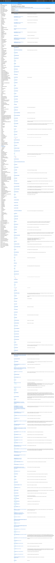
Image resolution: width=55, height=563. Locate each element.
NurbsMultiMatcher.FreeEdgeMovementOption (7, 117)
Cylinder (2, 57)
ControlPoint (2, 46)
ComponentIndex (3, 40)
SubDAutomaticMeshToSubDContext (5, 172)
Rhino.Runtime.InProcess (4, 238)
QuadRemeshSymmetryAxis (4, 144)
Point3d (2, 130)
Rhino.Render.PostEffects (4, 235)
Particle (2, 122)
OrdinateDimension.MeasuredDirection (6, 121)
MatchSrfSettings (3, 93)
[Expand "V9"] (46, 1)
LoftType (2, 92)
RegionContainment (3, 155)
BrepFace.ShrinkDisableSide (4, 29)
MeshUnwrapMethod (3, 111)
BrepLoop (2, 30)
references (17, 10)
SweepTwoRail (3, 206)
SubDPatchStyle (3, 189)
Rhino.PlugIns (2, 228)
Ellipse (2, 64)
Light (1, 87)
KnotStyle (2, 84)
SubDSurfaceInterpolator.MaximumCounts (6, 191)
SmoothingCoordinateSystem (4, 164)
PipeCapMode (3, 124)
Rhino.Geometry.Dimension (42, 8)
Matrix (2, 94)
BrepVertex (2, 36)
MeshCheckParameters (4, 97)
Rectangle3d (2, 151)
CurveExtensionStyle (3, 51)
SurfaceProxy (2, 201)
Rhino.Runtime (2, 237)
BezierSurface (3, 21)
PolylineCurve (3, 140)
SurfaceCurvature (3, 199)
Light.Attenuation (3, 88)
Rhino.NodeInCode (3, 226)
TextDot (2, 207)
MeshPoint (2, 108)
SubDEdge (2, 182)
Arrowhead (2, 19)
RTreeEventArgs (3, 159)
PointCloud (2, 134)
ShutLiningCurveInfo (3, 161)
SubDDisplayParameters (4, 180)
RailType (2, 149)
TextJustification (3, 209)
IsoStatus (2, 83)
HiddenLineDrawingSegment (4, 76)
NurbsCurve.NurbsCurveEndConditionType (6, 115)
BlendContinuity (3, 22)
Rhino (1, 4)
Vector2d (2, 216)
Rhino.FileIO (2, 12)
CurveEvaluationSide (3, 50)
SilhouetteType (3, 163)
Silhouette (2, 162)
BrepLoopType (3, 31)
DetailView (2, 58)
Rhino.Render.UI (3, 236)
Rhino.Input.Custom (3, 225)
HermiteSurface (3, 70)
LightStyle (2, 89)
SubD (2, 170)
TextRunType (2, 210)
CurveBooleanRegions (4, 48)
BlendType (2, 23)
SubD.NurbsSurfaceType (4, 171)
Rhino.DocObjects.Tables (4, 11)
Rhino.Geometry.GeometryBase (26, 8)
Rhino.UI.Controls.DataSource (4, 243)
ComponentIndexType (4, 41)
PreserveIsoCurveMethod (4, 142)
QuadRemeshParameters (4, 143)
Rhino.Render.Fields (3, 233)
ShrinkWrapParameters (4, 160)
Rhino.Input (2, 224)
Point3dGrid (2, 131)
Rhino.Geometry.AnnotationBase (34, 8)
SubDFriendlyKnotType (4, 186)
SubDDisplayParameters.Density (5, 181)
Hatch (2, 69)
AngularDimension (3, 14)
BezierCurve (2, 20)
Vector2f (2, 217)
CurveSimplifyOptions (4, 56)
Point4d (2, 133)
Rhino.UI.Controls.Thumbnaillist (4, 245)
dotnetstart (2, 247)
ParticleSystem (3, 123)
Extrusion (2, 66)
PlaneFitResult (3, 126)
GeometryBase (3, 68)
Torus (2, 211)
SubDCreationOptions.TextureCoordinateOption (7, 179)
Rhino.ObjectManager (3, 227)
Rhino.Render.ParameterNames (4, 234)
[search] (40, 1)
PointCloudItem (3, 135)
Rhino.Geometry (3, 13)
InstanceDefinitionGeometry (4, 79)
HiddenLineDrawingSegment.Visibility (5, 78)
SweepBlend (2, 202)
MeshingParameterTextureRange (5, 104)
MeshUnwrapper (3, 112)
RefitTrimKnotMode (3, 153)
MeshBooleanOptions (4, 96)
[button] (33, 13)
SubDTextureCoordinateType (4, 192)
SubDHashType (3, 188)
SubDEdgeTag (3, 183)
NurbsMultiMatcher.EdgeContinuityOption (6, 116)
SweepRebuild (3, 205)
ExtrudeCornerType (3, 65)
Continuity (2, 45)
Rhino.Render (2, 229)
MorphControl (3, 113)
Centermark (2, 37)
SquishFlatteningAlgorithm (4, 168)
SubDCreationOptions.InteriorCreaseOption (6, 178)
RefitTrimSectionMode (4, 154)
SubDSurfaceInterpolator (4, 190)
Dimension (2, 60)
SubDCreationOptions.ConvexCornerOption (6, 177)
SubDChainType (3, 173)
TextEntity (2, 208)
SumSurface (2, 197)
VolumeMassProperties (4, 220)
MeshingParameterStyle (4, 103)
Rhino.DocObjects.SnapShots (4, 10)
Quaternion (2, 145)
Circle (2, 38)
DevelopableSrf (3, 59)
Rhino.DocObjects (3, 8)
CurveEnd (2, 49)
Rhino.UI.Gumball (3, 246)
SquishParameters (3, 169)
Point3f (2, 132)
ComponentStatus (3, 42)
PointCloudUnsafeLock (4, 136)
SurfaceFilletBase (3, 200)
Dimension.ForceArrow (4, 61)
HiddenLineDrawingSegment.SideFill (5, 77)
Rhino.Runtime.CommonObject (18, 8)
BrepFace (2, 28)
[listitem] (34, 15)
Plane (2, 125)
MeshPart (2, 106)
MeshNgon (2, 105)
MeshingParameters (3, 102)
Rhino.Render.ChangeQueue (4, 230)
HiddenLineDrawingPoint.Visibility (5, 75)
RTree (2, 158)
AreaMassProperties (3, 18)
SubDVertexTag (3, 196)
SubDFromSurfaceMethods (4, 187)
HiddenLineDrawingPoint (4, 74)
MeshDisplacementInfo (4, 98)
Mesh (2, 95)
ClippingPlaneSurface (3, 39)
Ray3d (2, 150)
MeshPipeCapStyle (3, 107)
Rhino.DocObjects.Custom (4, 9)
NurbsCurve (2, 114)
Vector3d (2, 218)
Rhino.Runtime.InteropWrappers (4, 239)
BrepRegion (2, 32)
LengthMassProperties (4, 86)
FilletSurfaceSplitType (4, 67)
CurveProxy (2, 55)
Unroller (2, 215)
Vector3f (2, 219)
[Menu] (1, 1)
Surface (2, 198)
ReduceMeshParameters (4, 152)
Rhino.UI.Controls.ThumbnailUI (4, 244)
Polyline (2, 139)
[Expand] (50, 1)
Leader (2, 85)
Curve (2, 47)
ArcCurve (2, 17)
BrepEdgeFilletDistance (4, 27)
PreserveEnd (2, 141)
